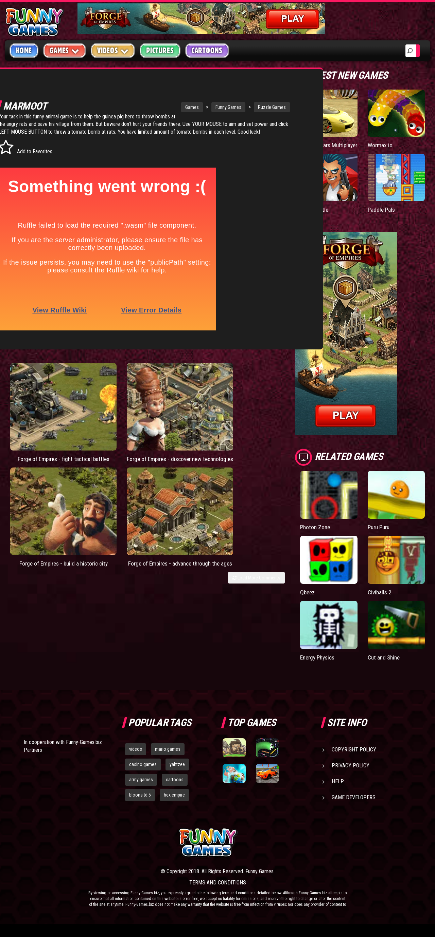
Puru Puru (380, 533)
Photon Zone (316, 533)
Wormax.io (380, 145)
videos (135, 755)
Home (24, 50)
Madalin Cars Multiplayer (315, 148)
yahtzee (177, 770)
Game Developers (354, 804)
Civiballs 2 (380, 598)
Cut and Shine (385, 663)
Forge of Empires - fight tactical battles (40, 430)
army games (141, 786)
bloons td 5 (140, 801)
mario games (167, 755)
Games (154, 107)
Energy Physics (319, 663)
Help (338, 788)
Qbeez (308, 598)
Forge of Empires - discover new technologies (110, 433)
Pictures (160, 50)
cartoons (175, 786)
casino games (143, 770)
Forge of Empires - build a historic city (180, 430)
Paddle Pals (382, 215)
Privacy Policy (350, 772)
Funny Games (191, 107)
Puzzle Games (234, 107)
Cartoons (207, 50)
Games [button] (65, 50)
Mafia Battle (314, 215)
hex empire (174, 801)
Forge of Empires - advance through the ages (250, 433)
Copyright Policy (354, 756)
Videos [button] (113, 50)
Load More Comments (256, 454)
